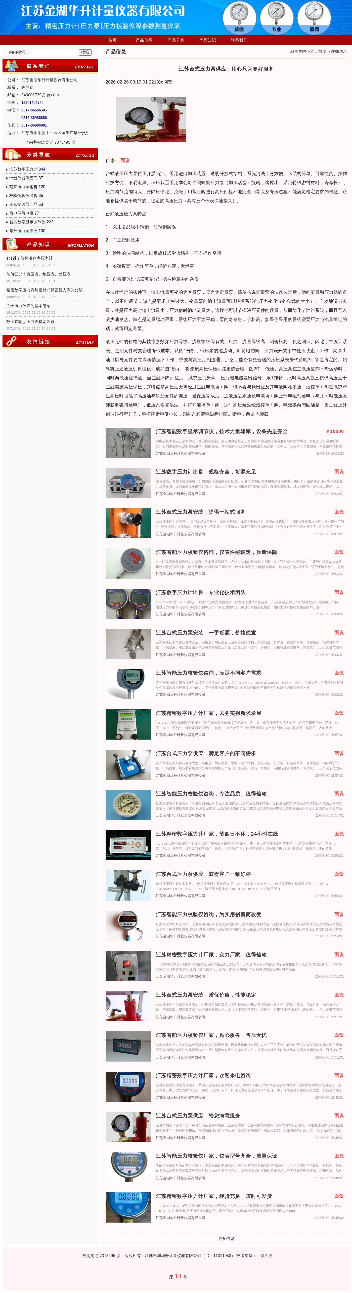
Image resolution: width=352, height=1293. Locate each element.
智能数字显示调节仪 (27, 222)
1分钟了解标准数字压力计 (29, 258)
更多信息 (226, 1238)
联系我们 (239, 40)
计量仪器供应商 (23, 178)
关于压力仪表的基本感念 (28, 306)
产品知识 (207, 40)
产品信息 (144, 40)
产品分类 (176, 40)
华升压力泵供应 (23, 231)
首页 (112, 40)
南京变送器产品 (23, 204)
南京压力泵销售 (23, 187)
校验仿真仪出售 (23, 195)
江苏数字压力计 (23, 169)
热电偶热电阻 (21, 213)
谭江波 (266, 1256)
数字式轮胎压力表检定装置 (30, 321)
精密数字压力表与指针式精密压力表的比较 (44, 290)
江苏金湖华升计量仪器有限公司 (180, 454)
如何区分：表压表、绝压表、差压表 (38, 274)
